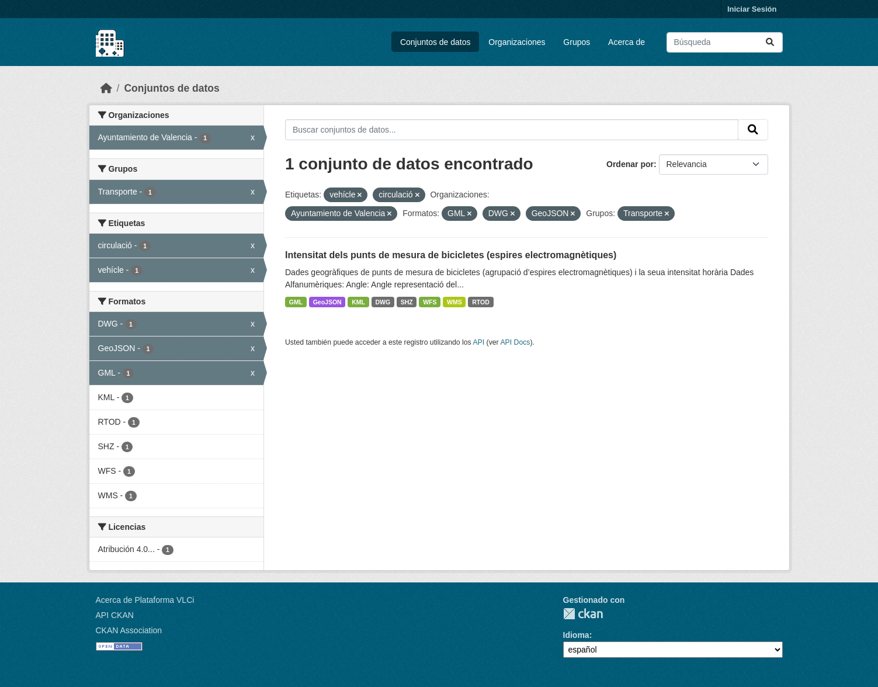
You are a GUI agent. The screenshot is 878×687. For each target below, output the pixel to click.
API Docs (515, 342)
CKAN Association (129, 630)
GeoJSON (327, 302)
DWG (382, 302)
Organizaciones (516, 42)
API (478, 342)
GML (296, 302)
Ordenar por (630, 164)
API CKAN (115, 615)
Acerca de (626, 42)
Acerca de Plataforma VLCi (145, 600)
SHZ (407, 302)
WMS (454, 302)
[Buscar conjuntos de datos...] (725, 42)
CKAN (583, 614)
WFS (429, 302)
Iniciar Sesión (752, 9)
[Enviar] (770, 42)
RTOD (481, 302)
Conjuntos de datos (435, 42)
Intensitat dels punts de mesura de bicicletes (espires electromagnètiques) (450, 255)
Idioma (576, 635)
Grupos (576, 42)
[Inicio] (106, 88)
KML (358, 302)
